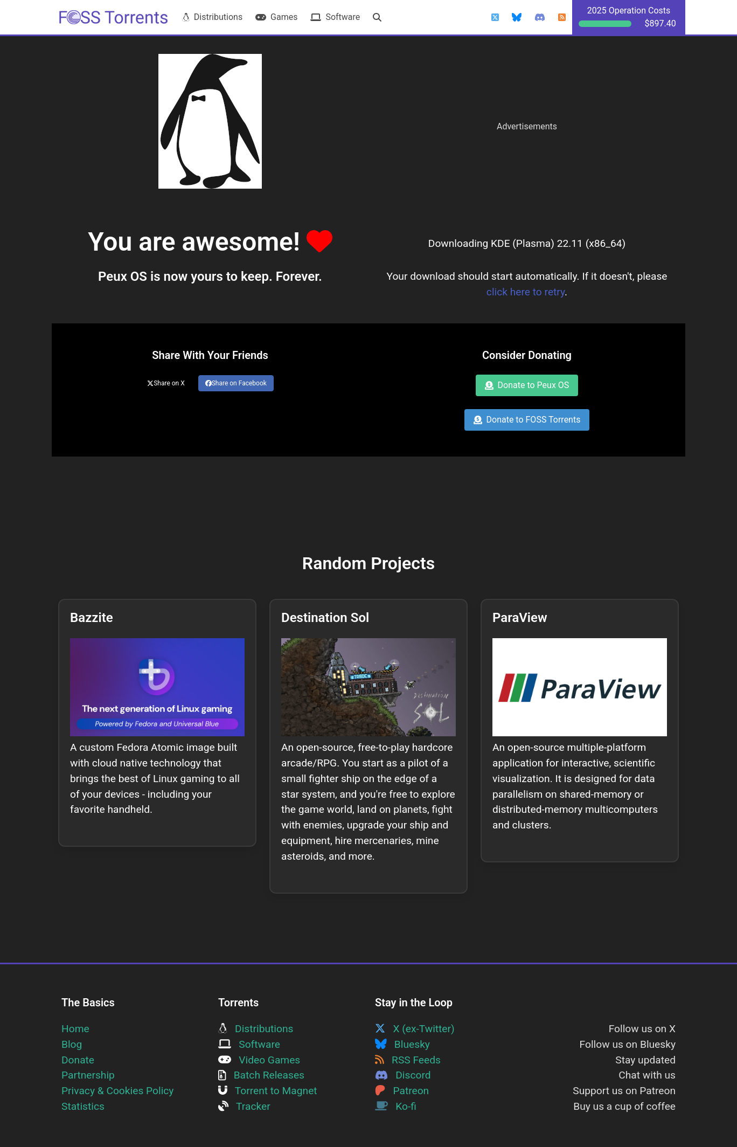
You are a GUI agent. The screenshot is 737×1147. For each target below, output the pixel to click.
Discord (403, 1075)
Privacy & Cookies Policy (117, 1090)
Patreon (402, 1090)
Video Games (259, 1060)
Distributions (212, 17)
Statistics (83, 1106)
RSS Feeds (408, 1060)
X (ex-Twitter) (415, 1028)
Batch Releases (261, 1075)
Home (75, 1028)
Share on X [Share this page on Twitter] (166, 383)
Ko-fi (395, 1106)
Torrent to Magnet (267, 1090)
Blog (71, 1044)
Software (335, 17)
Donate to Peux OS (527, 385)
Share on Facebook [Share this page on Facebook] (236, 383)
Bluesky (402, 1044)
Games (276, 17)
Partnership (88, 1075)
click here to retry (525, 292)
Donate (77, 1060)
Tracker (244, 1106)
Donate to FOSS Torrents (527, 419)
